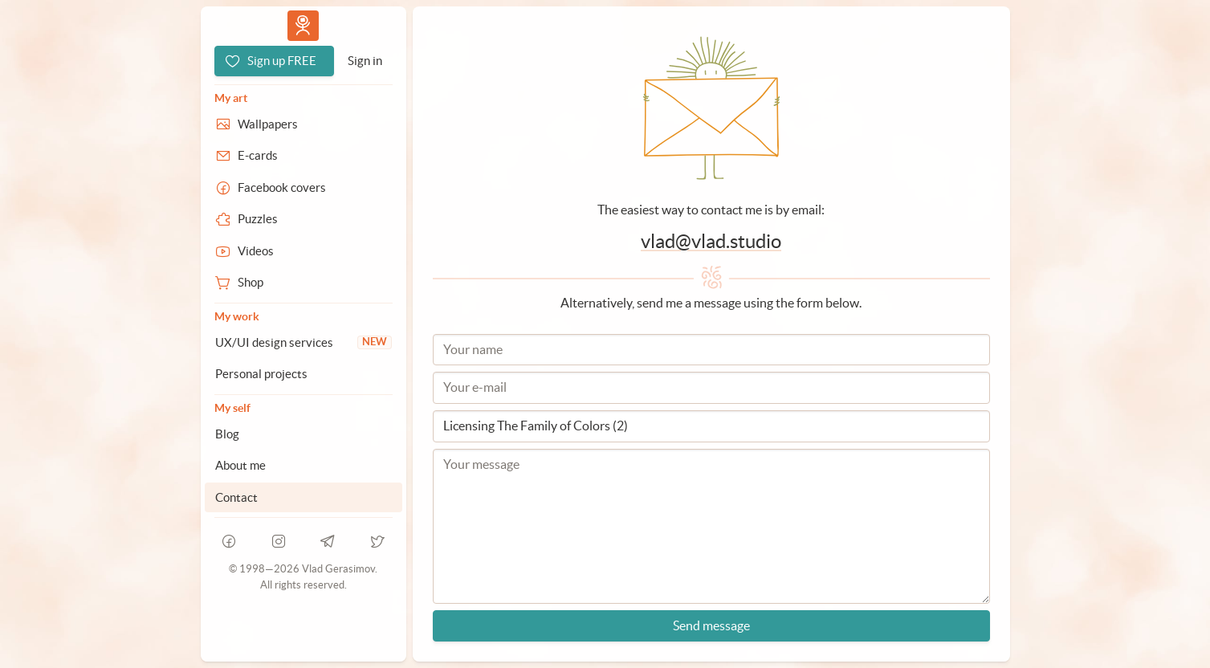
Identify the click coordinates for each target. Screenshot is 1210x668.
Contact (236, 497)
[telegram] (328, 541)
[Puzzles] (303, 219)
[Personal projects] (303, 374)
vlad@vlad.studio (711, 241)
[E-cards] (303, 156)
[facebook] (230, 541)
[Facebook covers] (303, 188)
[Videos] (303, 251)
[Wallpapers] (303, 124)
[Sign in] (365, 61)
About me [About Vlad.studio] (240, 465)
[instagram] (279, 541)
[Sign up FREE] (274, 61)
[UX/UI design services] (303, 343)
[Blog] (303, 434)
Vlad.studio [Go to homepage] (302, 25)
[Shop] (303, 282)
